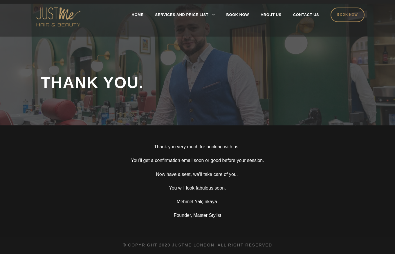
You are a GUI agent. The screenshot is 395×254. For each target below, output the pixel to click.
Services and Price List (181, 14)
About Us (271, 14)
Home (138, 14)
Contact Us (306, 14)
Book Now (237, 14)
